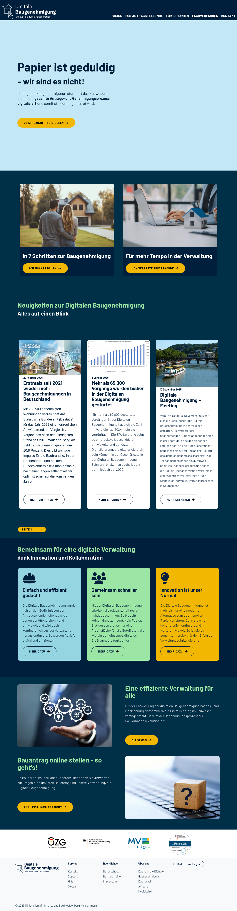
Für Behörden (177, 16)
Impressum (110, 881)
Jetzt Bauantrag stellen (44, 122)
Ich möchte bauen (42, 268)
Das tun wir (145, 881)
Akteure (143, 886)
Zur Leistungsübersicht (43, 807)
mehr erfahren (41, 499)
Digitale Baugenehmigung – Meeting (180, 400)
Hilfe (70, 881)
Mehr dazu (37, 651)
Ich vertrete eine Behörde (153, 268)
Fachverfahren (205, 16)
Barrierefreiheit (113, 876)
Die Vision (139, 740)
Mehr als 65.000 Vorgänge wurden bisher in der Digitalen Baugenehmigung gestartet (118, 393)
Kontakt (228, 16)
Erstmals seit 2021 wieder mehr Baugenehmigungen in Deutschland (47, 391)
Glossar (72, 886)
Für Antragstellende (144, 16)
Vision (117, 16)
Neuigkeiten (145, 891)
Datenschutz (111, 871)
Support (73, 876)
